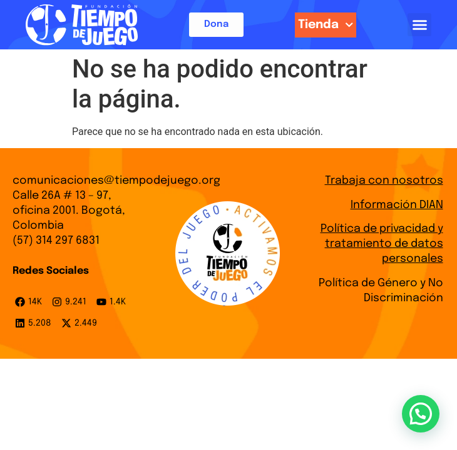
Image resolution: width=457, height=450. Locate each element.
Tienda (325, 24)
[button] (419, 25)
